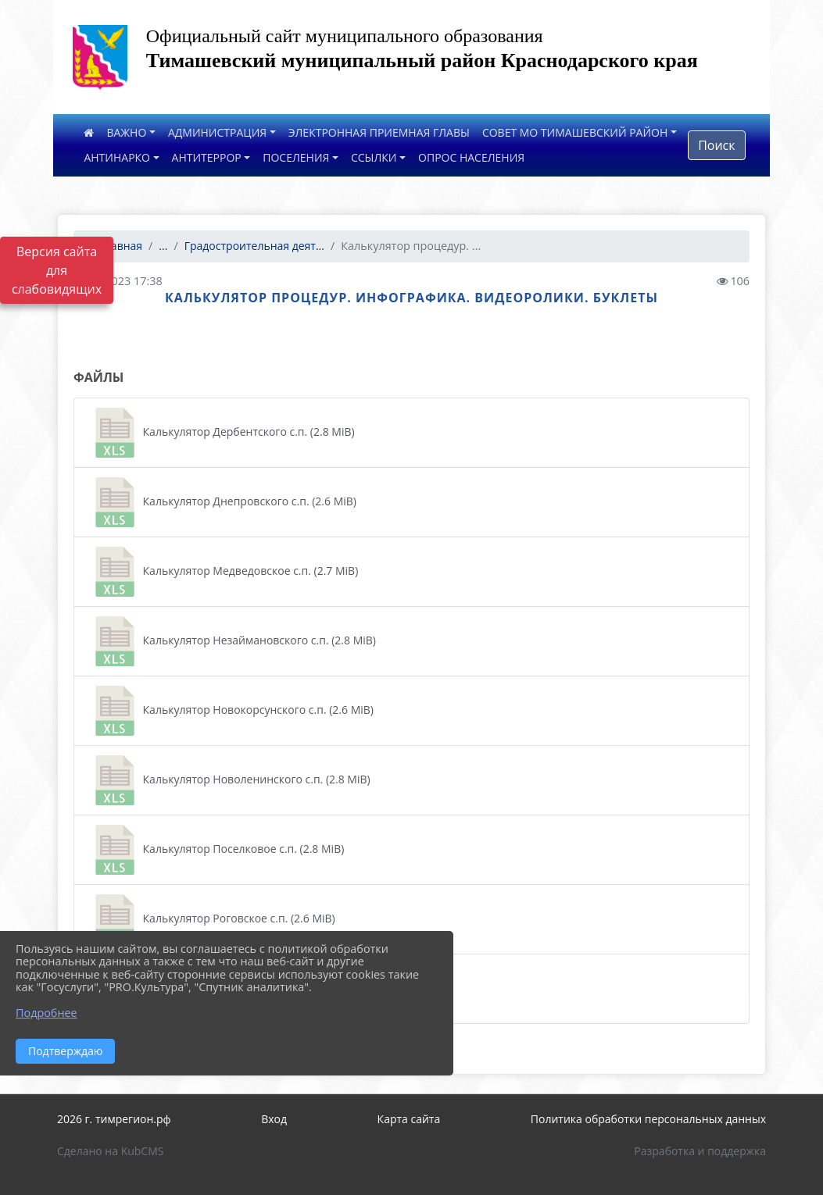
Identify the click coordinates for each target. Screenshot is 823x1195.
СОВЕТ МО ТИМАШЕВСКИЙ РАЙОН (574, 132)
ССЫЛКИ (374, 157)
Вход (274, 1118)
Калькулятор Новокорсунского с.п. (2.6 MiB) (232, 711)
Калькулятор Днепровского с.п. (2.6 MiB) (223, 502)
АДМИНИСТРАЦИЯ (217, 132)
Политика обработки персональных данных (648, 1118)
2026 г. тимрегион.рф (114, 1118)
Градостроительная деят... (254, 245)
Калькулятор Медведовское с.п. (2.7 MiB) (224, 572)
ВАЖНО (126, 132)
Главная (114, 245)
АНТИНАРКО (117, 157)
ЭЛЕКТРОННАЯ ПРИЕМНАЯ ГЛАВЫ (379, 132)
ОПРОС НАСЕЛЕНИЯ (471, 157)
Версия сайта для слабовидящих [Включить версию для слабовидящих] (57, 270)
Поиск (716, 145)
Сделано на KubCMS (110, 1150)
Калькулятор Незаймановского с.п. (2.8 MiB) (233, 641)
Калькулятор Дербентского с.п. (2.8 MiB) (222, 433)
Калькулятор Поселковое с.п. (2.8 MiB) (217, 850)
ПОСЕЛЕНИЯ (296, 157)
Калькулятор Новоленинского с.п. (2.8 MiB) (230, 780)
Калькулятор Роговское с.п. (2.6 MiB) (212, 919)
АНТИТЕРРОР (207, 157)
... (163, 245)
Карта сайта (409, 1118)
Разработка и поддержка (700, 1150)
